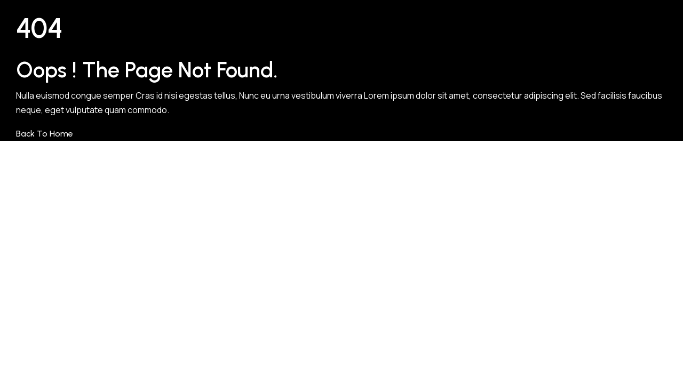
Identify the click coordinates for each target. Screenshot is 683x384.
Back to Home (44, 134)
